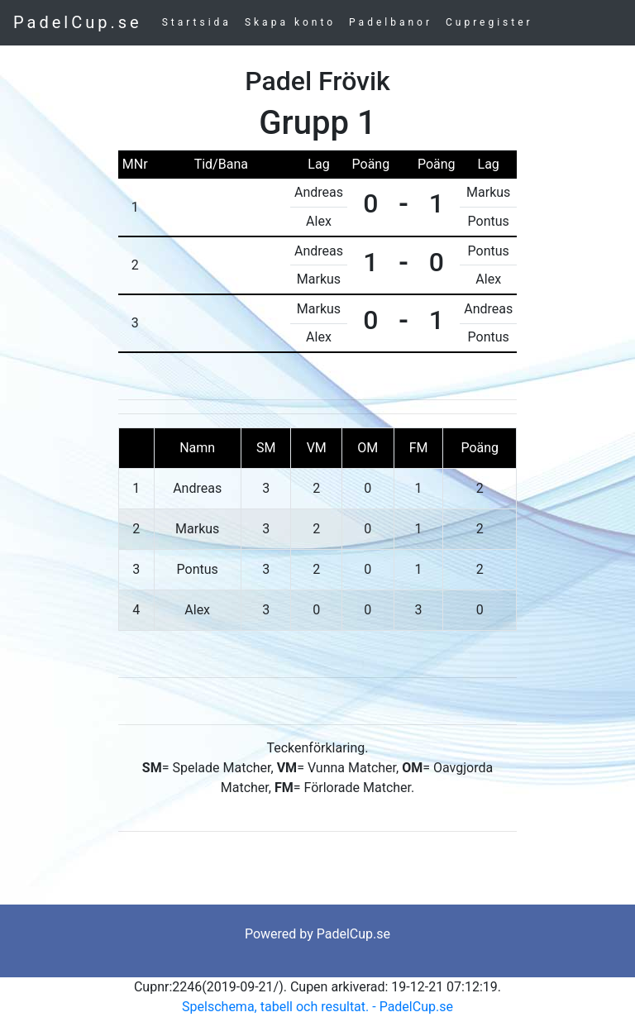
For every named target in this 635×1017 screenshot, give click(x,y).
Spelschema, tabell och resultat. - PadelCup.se (317, 1007)
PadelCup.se (77, 22)
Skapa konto (290, 22)
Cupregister (489, 22)
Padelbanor (390, 22)
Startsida (197, 22)
